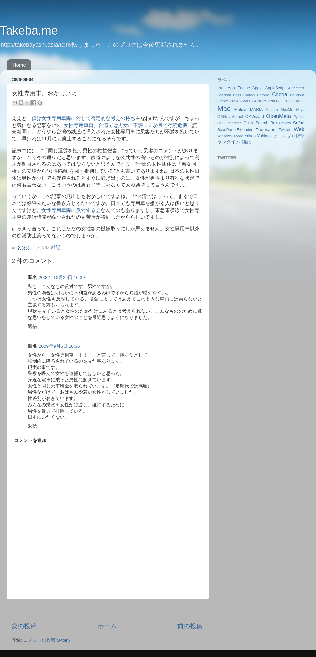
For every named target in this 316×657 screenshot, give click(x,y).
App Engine (239, 88)
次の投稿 (24, 626)
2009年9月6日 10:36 (59, 346)
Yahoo (250, 136)
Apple (257, 88)
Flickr (234, 101)
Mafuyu (241, 109)
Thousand (266, 129)
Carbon (249, 95)
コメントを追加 (30, 440)
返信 (32, 326)
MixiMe (287, 109)
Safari (298, 122)
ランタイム (228, 141)
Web (299, 129)
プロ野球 (295, 136)
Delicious (297, 95)
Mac (224, 108)
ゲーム (280, 136)
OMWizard (254, 116)
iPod (287, 101)
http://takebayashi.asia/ (30, 45)
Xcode (238, 136)
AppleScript (275, 88)
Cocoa (279, 94)
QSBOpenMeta (229, 123)
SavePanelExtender (234, 130)
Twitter (285, 130)
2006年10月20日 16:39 (62, 277)
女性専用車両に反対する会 (71, 210)
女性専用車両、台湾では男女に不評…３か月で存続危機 (125, 125)
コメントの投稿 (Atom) (46, 640)
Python (298, 117)
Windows (224, 136)
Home (19, 65)
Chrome (263, 95)
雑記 (55, 247)
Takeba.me (29, 30)
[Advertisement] (107, 610)
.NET (221, 88)
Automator (296, 88)
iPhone (274, 101)
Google (259, 101)
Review (285, 123)
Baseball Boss (229, 95)
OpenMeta (278, 116)
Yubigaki (264, 136)
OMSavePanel (230, 116)
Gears (245, 101)
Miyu (300, 109)
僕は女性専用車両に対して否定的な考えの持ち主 (86, 118)
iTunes (298, 101)
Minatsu (272, 110)
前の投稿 (189, 626)
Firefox (222, 101)
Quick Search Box (260, 123)
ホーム (107, 626)
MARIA (256, 109)
